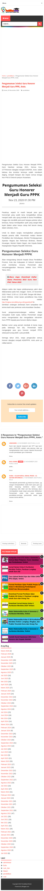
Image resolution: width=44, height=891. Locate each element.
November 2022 (7, 774)
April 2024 (4, 721)
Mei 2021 (4, 823)
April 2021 (4, 826)
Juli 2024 (4, 712)
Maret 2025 (5, 688)
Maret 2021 (5, 829)
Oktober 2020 (6, 844)
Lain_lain (6, 868)
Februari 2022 (6, 795)
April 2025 (4, 684)
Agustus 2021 (6, 813)
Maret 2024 (5, 724)
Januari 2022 (5, 798)
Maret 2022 (5, 792)
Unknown (13, 443)
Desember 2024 (7, 697)
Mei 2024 (4, 718)
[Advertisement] (22, 50)
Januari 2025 (5, 694)
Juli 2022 (4, 786)
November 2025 (7, 663)
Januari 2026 (5, 657)
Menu (6, 18)
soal (4, 877)
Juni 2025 (4, 678)
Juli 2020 (4, 853)
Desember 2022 (7, 770)
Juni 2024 (4, 715)
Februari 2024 (6, 728)
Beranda (23, 543)
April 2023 (4, 758)
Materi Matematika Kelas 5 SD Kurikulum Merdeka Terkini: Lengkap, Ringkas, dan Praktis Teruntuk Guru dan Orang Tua (24, 622)
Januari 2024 (5, 731)
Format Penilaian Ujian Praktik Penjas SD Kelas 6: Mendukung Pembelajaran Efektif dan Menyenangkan (25, 587)
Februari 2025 (6, 691)
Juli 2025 (4, 675)
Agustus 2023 (6, 746)
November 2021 (7, 804)
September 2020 (7, 847)
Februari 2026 (6, 654)
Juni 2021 (4, 819)
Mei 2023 (4, 755)
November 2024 (7, 700)
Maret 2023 (5, 761)
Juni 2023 (4, 752)
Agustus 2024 (6, 709)
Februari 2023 (6, 764)
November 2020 (7, 841)
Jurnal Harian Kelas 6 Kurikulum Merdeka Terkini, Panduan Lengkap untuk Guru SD (22, 569)
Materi (5, 871)
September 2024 (7, 706)
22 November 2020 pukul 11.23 (28, 443)
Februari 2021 (6, 832)
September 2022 (7, 780)
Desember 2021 (7, 801)
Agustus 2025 (6, 672)
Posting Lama (37, 543)
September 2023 (7, 743)
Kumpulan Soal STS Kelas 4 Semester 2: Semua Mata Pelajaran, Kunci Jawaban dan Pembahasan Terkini (24, 560)
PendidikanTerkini (27, 884)
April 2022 (4, 789)
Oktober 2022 (6, 777)
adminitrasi (7, 862)
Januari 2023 (5, 767)
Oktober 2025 (6, 666)
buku (5, 865)
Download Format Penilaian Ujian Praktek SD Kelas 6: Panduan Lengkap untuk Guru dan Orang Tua (24, 596)
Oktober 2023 (6, 740)
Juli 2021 (4, 816)
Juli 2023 (4, 749)
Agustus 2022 (6, 783)
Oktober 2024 (6, 703)
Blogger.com (25, 886)
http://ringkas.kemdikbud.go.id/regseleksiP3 (17, 302)
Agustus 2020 (6, 850)
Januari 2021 (5, 835)
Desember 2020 (7, 838)
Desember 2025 (7, 660)
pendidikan (26, 90)
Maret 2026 (5, 651)
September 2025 (7, 669)
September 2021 (7, 810)
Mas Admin (13, 461)
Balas (11, 456)
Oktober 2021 (6, 807)
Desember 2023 (7, 734)
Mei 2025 (4, 681)
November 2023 (7, 737)
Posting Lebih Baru (8, 543)
